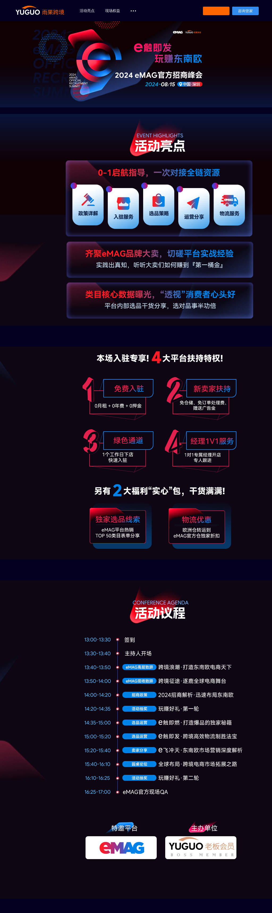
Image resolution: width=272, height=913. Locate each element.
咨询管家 (245, 11)
